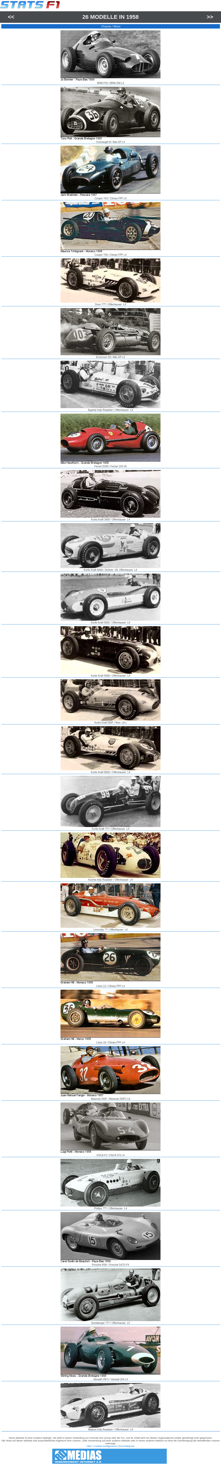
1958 (132, 17)
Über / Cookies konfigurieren (101, 1446)
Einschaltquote (126, 1446)
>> (210, 17)
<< (11, 17)
